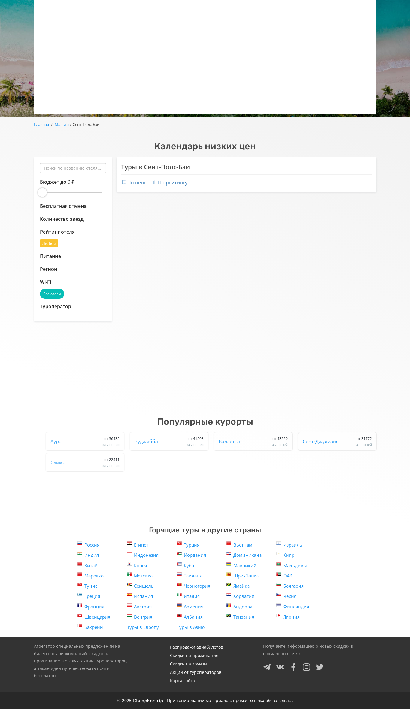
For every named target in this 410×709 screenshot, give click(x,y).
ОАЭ (284, 575)
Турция (188, 544)
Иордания (191, 554)
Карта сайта (182, 680)
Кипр (285, 554)
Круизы (279, 9)
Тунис (87, 585)
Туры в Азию (191, 627)
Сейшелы (141, 585)
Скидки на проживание (194, 655)
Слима (85, 462)
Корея (137, 565)
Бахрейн (90, 626)
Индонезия (143, 554)
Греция (88, 595)
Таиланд (189, 575)
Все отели (52, 293)
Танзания (240, 616)
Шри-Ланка (242, 575)
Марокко (90, 575)
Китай (87, 565)
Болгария (290, 585)
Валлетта (253, 441)
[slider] (42, 192)
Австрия (139, 606)
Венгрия (139, 616)
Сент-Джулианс (337, 441)
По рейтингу (169, 182)
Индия (88, 554)
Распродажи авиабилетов (196, 647)
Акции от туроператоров (195, 672)
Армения (190, 606)
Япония (288, 616)
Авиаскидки (198, 9)
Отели (242, 9)
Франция (90, 606)
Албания (190, 616)
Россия (88, 544)
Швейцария (93, 616)
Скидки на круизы (188, 664)
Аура (85, 441)
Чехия (286, 595)
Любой (49, 243)
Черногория (193, 585)
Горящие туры (144, 9)
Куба (185, 565)
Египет (137, 544)
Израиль (289, 544)
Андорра (239, 606)
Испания (140, 595)
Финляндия (292, 606)
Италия (188, 595)
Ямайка (238, 585)
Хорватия (240, 595)
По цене (134, 182)
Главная (41, 124)
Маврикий (241, 565)
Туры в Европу (143, 627)
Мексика (140, 575)
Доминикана (244, 554)
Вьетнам (239, 544)
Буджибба (169, 441)
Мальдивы (291, 565)
